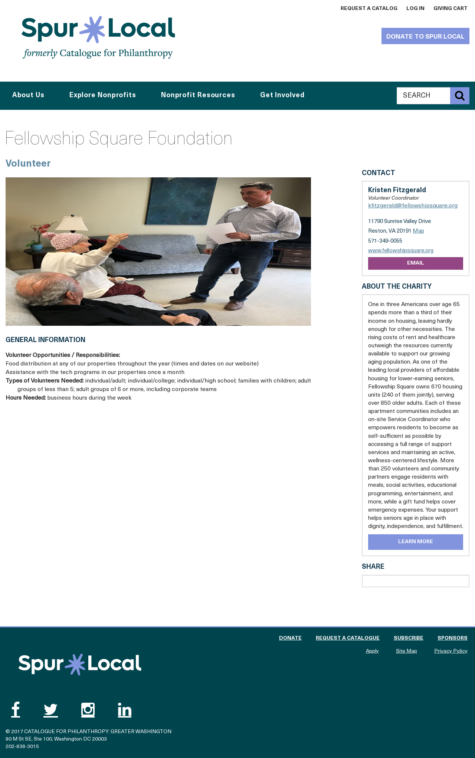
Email (415, 263)
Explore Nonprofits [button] (102, 95)
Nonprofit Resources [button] (198, 95)
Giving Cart (450, 9)
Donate (290, 638)
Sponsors (453, 638)
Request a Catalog (369, 9)
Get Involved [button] (282, 95)
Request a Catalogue (348, 638)
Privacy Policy (451, 651)
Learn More (415, 542)
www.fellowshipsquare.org (400, 251)
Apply (372, 651)
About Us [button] (28, 95)
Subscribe (408, 638)
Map (418, 231)
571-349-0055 (385, 241)
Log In (415, 9)
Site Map (406, 651)
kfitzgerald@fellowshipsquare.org (413, 206)
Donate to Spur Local (425, 37)
